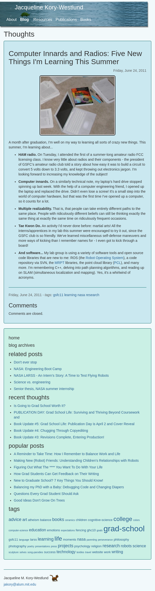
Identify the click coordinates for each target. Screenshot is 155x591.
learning (70, 295)
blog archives (22, 345)
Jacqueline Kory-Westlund (49, 7)
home (14, 337)
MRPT (59, 263)
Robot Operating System (104, 258)
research (92, 295)
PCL (117, 263)
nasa (81, 295)
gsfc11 (58, 295)
